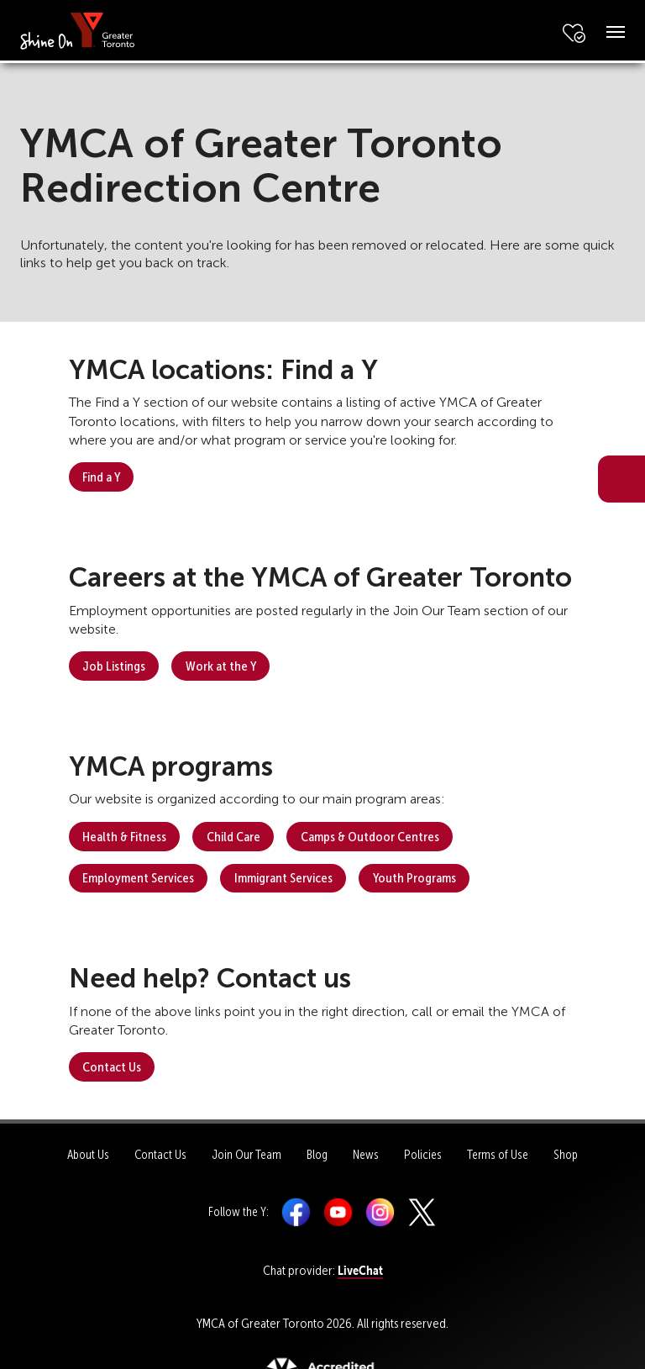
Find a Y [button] (101, 477)
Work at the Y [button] (221, 666)
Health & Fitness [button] (124, 836)
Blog (317, 1154)
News (366, 1154)
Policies (423, 1154)
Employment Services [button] (138, 878)
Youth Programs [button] (414, 878)
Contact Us (160, 1154)
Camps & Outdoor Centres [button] (370, 836)
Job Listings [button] (113, 666)
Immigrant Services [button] (283, 878)
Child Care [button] (233, 836)
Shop (565, 1154)
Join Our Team (246, 1154)
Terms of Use (497, 1154)
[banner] (77, 30)
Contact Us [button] (111, 1067)
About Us (88, 1154)
